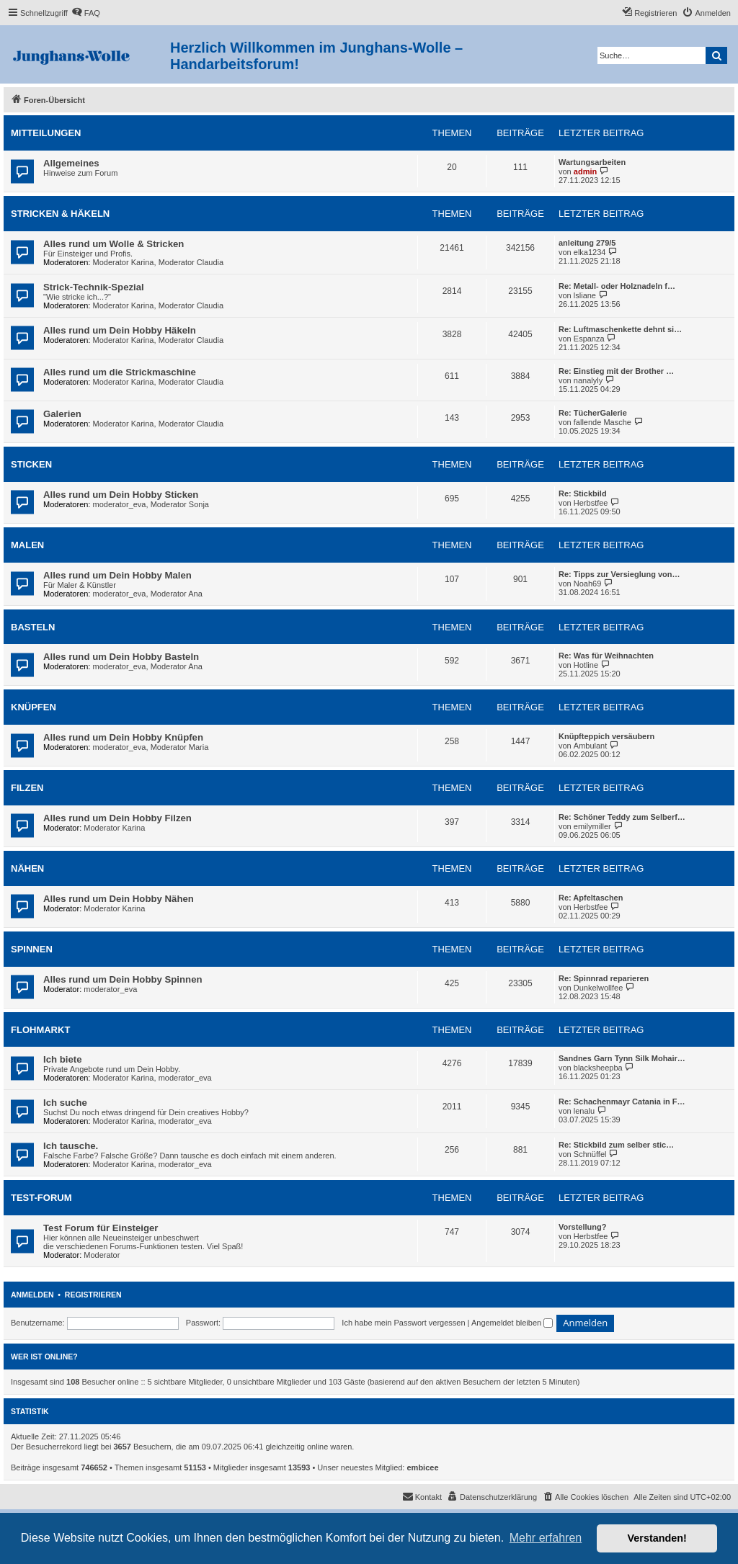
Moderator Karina (123, 262)
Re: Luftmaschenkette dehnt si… (620, 329)
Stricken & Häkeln (60, 213)
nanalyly (588, 380)
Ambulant (590, 745)
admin (585, 171)
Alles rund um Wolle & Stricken (113, 243)
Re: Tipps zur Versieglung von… (619, 574)
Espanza (589, 338)
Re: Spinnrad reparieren (604, 978)
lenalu (584, 1111)
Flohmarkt (40, 1029)
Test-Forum (41, 1197)
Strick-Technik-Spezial (93, 287)
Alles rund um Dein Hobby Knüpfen (123, 737)
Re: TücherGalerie (593, 412)
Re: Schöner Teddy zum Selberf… (622, 817)
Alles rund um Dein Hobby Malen (117, 575)
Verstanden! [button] (657, 1538)
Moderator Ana (177, 593)
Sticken (31, 464)
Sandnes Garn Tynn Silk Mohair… (622, 1058)
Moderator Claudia (191, 262)
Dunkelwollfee (598, 987)
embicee (423, 1467)
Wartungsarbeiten (592, 162)
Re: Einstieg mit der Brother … (616, 371)
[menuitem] (85, 13)
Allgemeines (71, 163)
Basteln (33, 627)
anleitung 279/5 (587, 242)
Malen (27, 545)
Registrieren (93, 1294)
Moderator (102, 1255)
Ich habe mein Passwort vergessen (403, 1322)
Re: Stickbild (583, 493)
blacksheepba (598, 1067)
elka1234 (590, 252)
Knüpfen (33, 707)
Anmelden (32, 1294)
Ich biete (62, 1059)
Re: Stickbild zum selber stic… (616, 1144)
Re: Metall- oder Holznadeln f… (617, 286)
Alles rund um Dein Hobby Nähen (118, 898)
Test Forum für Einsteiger (101, 1228)
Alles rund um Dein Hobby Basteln (121, 656)
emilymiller (592, 826)
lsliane (585, 295)
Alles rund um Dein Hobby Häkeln (119, 330)
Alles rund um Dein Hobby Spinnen (123, 979)
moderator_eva (119, 504)
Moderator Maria (180, 747)
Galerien (62, 413)
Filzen (27, 787)
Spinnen (32, 949)
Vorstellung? (582, 1227)
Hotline (586, 665)
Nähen (27, 868)
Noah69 (588, 583)
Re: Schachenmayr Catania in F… (622, 1101)
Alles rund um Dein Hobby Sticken (120, 494)
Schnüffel (590, 1154)
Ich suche (65, 1102)
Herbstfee (591, 503)
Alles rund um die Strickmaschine (119, 372)
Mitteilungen (46, 133)
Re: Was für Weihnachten (606, 655)
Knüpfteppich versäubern (606, 736)
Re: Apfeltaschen (591, 897)
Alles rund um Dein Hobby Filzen (117, 818)
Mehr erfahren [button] (546, 1538)
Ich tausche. (70, 1145)
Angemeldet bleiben (512, 1322)
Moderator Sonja (180, 504)
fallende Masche (602, 422)
